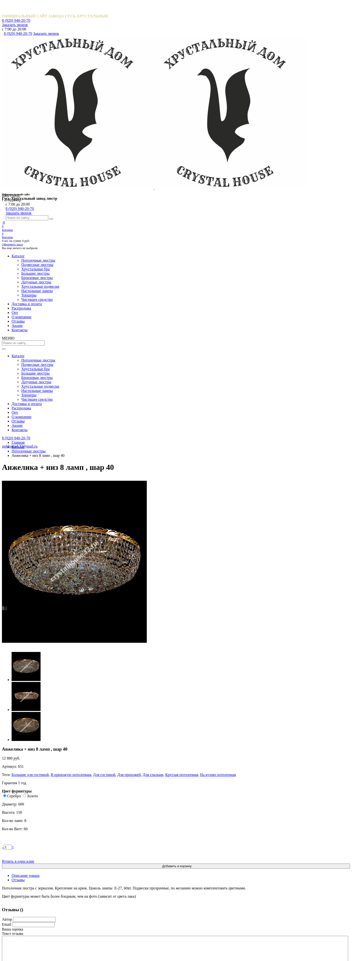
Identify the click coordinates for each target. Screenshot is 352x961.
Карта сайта (43, 946)
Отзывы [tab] (238, 257)
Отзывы (208, 45)
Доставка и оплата (82, 45)
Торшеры (187, 901)
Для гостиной (292, 123)
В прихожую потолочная (262, 123)
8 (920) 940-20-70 (263, 6)
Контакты (272, 45)
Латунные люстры (194, 877)
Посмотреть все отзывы (176, 680)
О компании (176, 45)
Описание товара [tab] (212, 257)
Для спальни (222, 127)
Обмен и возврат (48, 901)
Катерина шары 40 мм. (139, 436)
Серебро (205, 156)
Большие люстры (193, 860)
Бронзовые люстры (195, 868)
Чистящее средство (195, 909)
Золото (225, 156)
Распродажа (117, 45)
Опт (146, 45)
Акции (240, 45)
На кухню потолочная (282, 127)
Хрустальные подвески (198, 885)
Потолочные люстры (196, 836)
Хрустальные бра (193, 852)
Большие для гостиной (224, 123)
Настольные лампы (195, 893)
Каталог (47, 45)
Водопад (67, 436)
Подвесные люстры (195, 844)
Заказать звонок (298, 6)
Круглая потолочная (249, 127)
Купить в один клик (269, 212)
